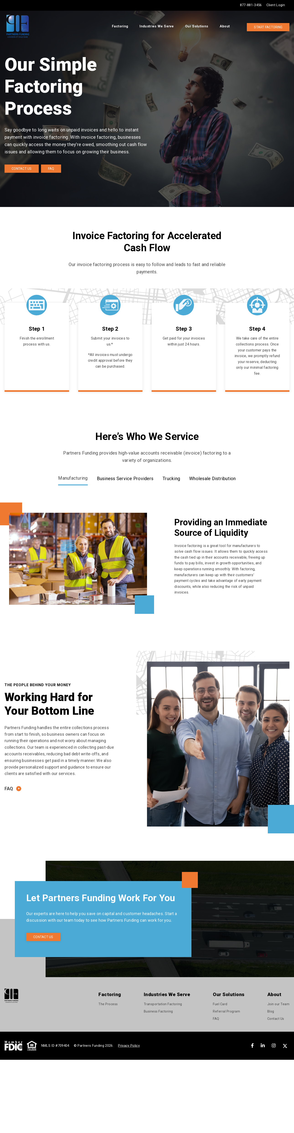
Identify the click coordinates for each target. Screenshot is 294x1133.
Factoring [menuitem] (120, 26)
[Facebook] (252, 1045)
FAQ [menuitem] (216, 1018)
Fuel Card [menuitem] (220, 1004)
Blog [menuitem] (270, 1011)
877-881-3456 (251, 5)
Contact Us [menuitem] (275, 1018)
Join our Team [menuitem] (278, 1004)
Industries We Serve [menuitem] (156, 26)
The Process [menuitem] (108, 1004)
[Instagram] (274, 1045)
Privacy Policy (129, 1046)
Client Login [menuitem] (275, 5)
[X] (285, 1045)
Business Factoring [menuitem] (158, 1011)
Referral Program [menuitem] (226, 1011)
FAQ (51, 168)
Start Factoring (268, 27)
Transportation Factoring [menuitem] (163, 1004)
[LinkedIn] (263, 1045)
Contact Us (22, 168)
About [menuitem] (225, 26)
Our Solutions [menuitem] (196, 26)
